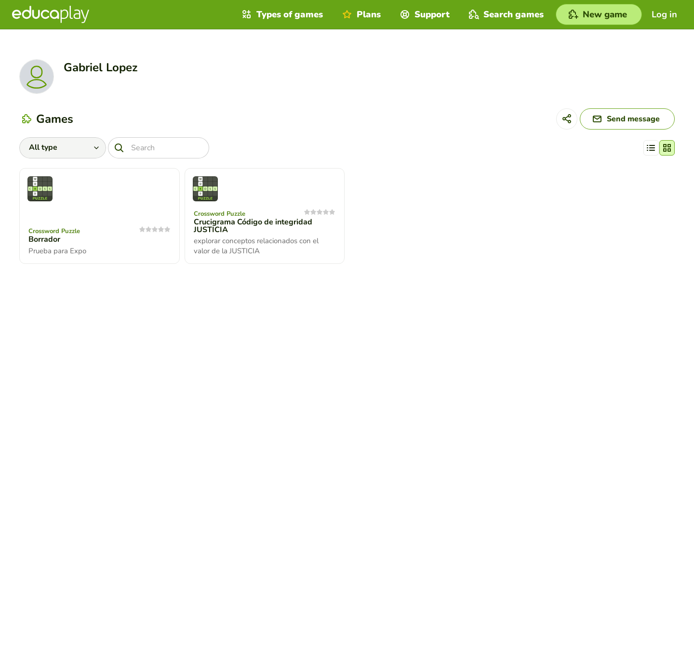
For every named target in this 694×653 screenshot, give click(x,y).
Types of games (281, 14)
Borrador (44, 239)
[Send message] (627, 119)
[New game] (599, 14)
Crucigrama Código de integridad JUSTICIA (253, 226)
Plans (360, 14)
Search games (505, 14)
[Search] (158, 147)
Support (424, 14)
